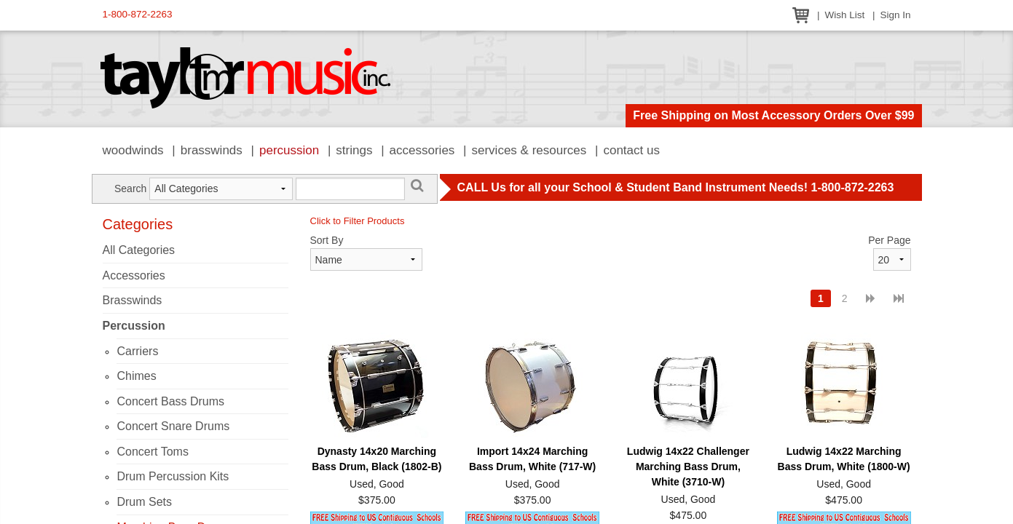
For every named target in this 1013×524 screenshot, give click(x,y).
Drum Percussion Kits (173, 476)
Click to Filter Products (357, 220)
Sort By (327, 240)
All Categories (139, 250)
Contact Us (631, 150)
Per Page (889, 240)
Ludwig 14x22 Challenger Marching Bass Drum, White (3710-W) (688, 466)
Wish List (844, 14)
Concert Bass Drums (170, 401)
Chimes (136, 376)
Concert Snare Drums (173, 426)
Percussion (289, 150)
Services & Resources (529, 150)
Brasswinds (212, 150)
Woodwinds (133, 150)
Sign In (895, 14)
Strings (354, 150)
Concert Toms (152, 451)
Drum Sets (144, 502)
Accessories (422, 150)
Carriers (137, 351)
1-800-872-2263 (138, 14)
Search (130, 188)
